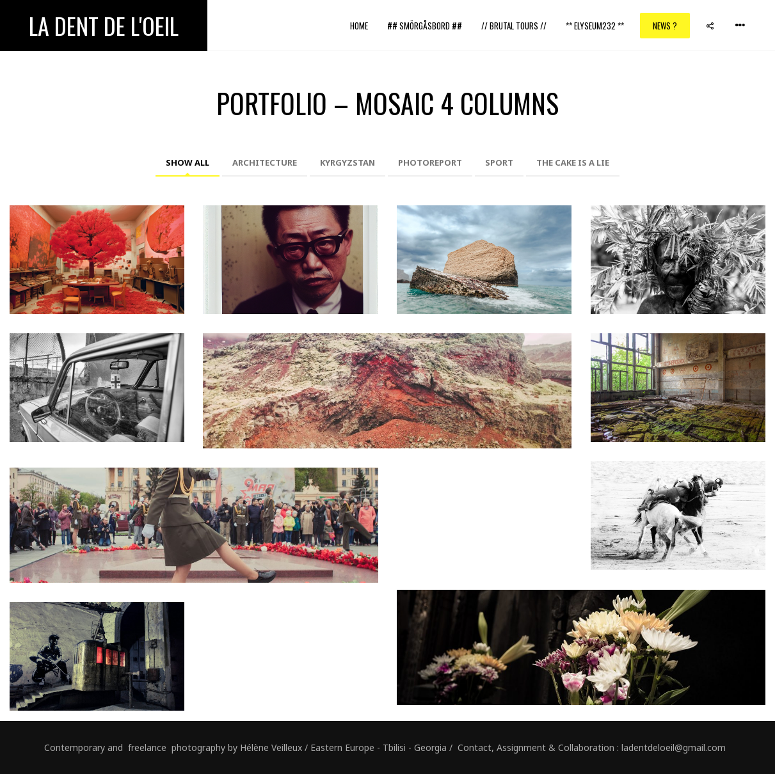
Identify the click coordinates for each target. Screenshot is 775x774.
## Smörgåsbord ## (424, 25)
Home (359, 25)
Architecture (264, 162)
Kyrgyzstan (347, 162)
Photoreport (430, 162)
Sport (499, 162)
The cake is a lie (572, 162)
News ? (665, 25)
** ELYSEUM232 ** (595, 25)
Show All (187, 162)
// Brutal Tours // (514, 25)
